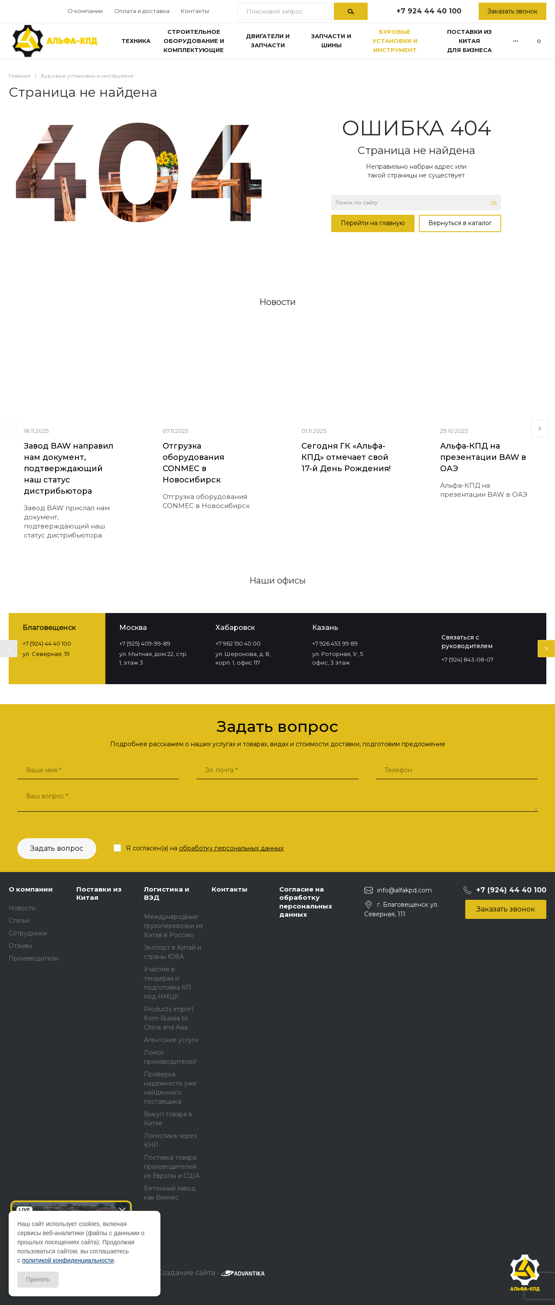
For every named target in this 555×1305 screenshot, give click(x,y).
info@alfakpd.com (404, 890)
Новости (22, 908)
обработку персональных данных (231, 848)
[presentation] (15, 428)
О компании (85, 10)
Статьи (19, 921)
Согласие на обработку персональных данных (305, 902)
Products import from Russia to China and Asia (169, 1018)
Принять (38, 1279)
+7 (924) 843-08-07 (467, 659)
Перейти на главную (373, 223)
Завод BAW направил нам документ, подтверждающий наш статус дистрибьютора (68, 468)
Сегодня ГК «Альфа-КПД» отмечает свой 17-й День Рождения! (346, 457)
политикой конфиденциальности (68, 1260)
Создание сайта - (210, 1273)
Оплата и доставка (142, 10)
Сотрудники (28, 933)
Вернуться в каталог (460, 223)
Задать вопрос (56, 848)
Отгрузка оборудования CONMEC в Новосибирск (193, 463)
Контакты (195, 10)
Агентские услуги (171, 1040)
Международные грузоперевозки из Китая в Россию (173, 926)
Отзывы (20, 946)
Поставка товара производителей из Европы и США (171, 1167)
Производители (34, 958)
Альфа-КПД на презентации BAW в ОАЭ (483, 457)
